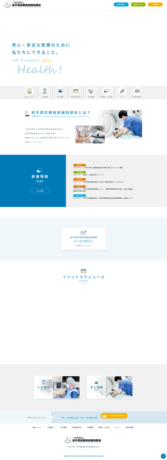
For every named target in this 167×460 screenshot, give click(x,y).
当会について (138, 4)
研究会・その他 (106, 92)
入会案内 (155, 4)
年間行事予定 (76, 92)
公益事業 (91, 92)
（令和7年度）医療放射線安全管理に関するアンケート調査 (104, 167)
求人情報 (60, 92)
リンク (122, 92)
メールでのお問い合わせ (116, 417)
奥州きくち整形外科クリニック (94, 175)
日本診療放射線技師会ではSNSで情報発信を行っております (104, 182)
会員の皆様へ (121, 4)
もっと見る (39, 191)
